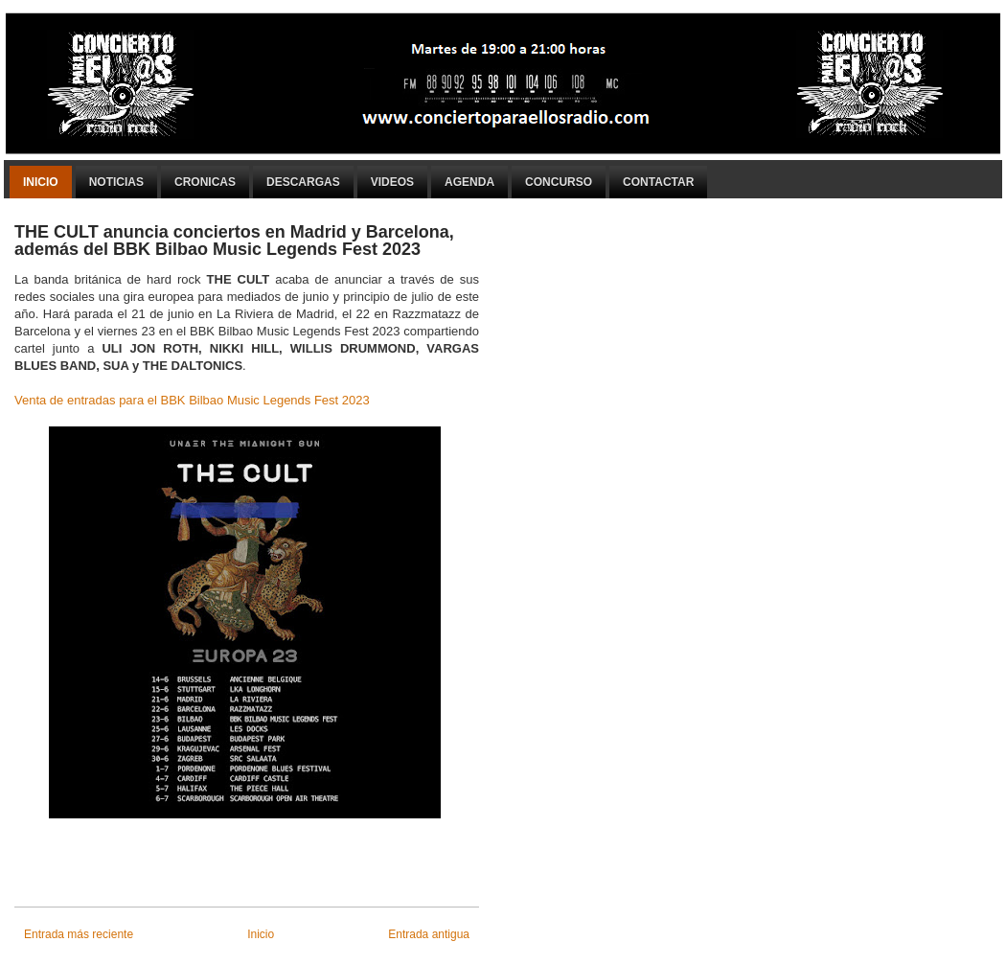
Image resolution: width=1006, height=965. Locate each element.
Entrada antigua (428, 934)
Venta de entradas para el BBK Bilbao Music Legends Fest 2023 (192, 400)
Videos (392, 182)
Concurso (558, 182)
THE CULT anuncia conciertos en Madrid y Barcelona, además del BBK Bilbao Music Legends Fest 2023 (234, 240)
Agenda (469, 182)
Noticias (116, 182)
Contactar (658, 182)
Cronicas (205, 182)
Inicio (40, 182)
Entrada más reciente (78, 934)
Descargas (303, 182)
